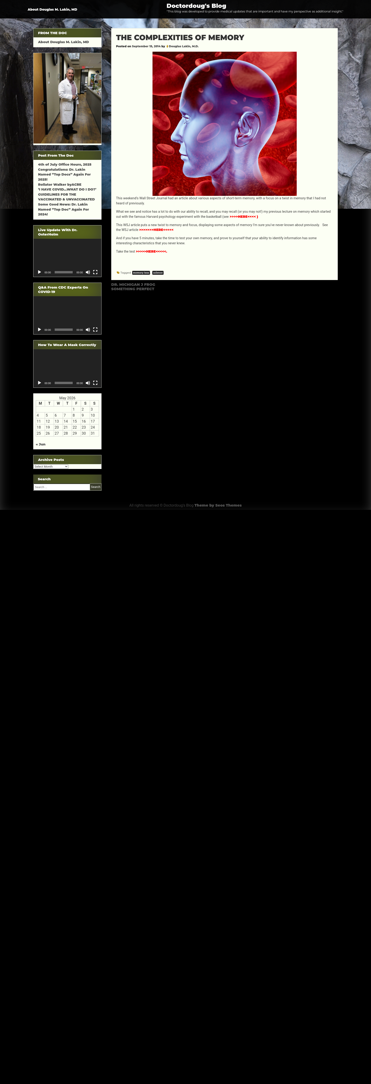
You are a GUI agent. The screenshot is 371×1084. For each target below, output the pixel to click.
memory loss (141, 272)
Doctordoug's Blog (196, 5)
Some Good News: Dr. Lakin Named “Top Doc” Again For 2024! (63, 209)
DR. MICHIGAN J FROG (133, 284)
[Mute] (88, 272)
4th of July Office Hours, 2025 (64, 164)
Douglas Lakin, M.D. (184, 46)
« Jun (40, 444)
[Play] (39, 272)
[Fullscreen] (95, 272)
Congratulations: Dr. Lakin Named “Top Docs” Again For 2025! (64, 174)
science (158, 272)
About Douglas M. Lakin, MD (52, 9)
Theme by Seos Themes (218, 505)
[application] (67, 258)
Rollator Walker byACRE (59, 184)
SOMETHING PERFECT (132, 289)
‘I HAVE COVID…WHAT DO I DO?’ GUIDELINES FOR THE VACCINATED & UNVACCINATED (67, 194)
